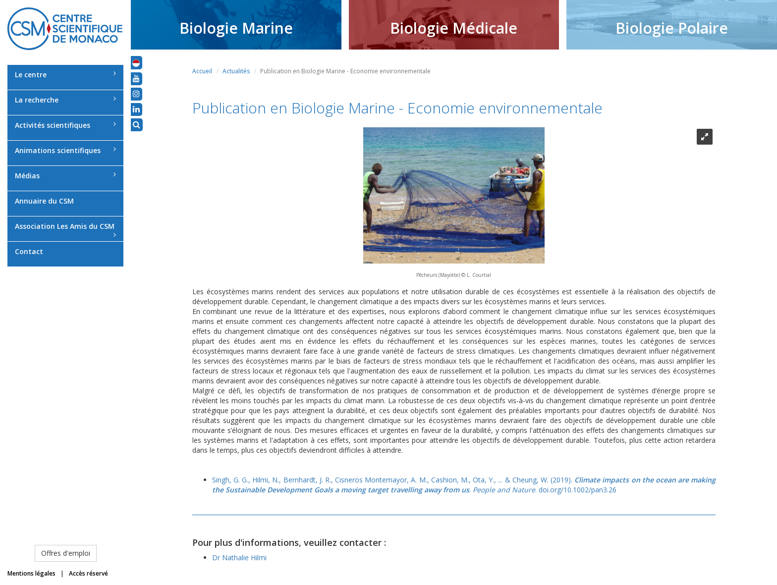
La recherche (65, 100)
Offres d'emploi (65, 553)
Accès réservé (88, 573)
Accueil (202, 71)
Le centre (65, 74)
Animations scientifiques (65, 150)
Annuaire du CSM (44, 201)
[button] (136, 62)
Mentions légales (31, 573)
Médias (65, 175)
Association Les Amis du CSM (65, 229)
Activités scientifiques (65, 125)
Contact (29, 251)
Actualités (236, 71)
